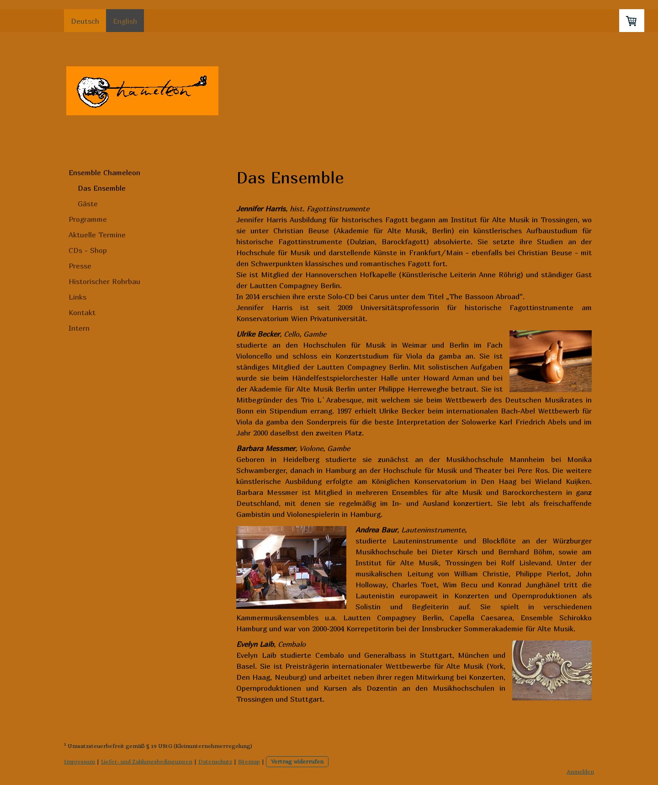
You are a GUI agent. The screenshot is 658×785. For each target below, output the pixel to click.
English (125, 21)
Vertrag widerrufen (297, 761)
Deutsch (85, 21)
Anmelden (580, 771)
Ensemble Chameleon (104, 172)
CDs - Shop (88, 250)
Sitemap (249, 761)
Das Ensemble (102, 188)
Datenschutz (215, 761)
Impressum (79, 761)
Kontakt (82, 312)
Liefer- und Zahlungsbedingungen (146, 761)
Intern (79, 328)
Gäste (88, 203)
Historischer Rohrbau (104, 281)
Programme (88, 219)
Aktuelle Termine (97, 234)
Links (77, 296)
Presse (80, 265)
